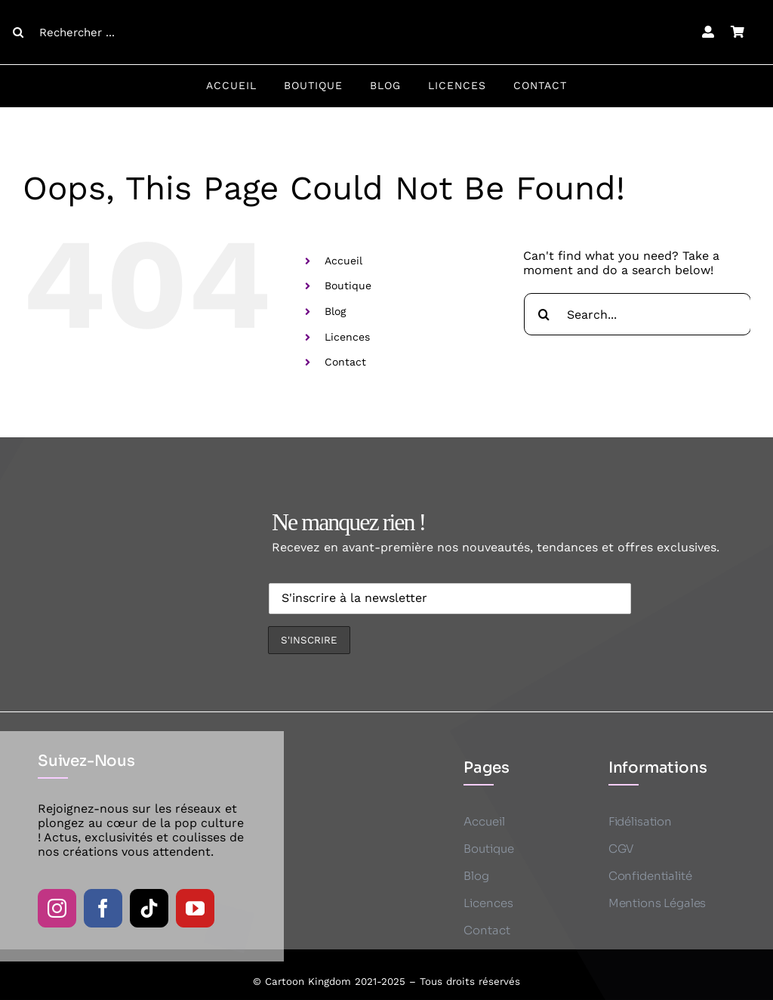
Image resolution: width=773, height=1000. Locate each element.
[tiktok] (149, 908)
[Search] (18, 32)
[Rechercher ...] (97, 32)
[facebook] (103, 908)
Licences (347, 337)
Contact (345, 362)
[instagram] (57, 908)
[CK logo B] (386, 9)
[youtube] (195, 908)
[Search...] (637, 314)
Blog (335, 311)
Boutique (348, 285)
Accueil (343, 261)
